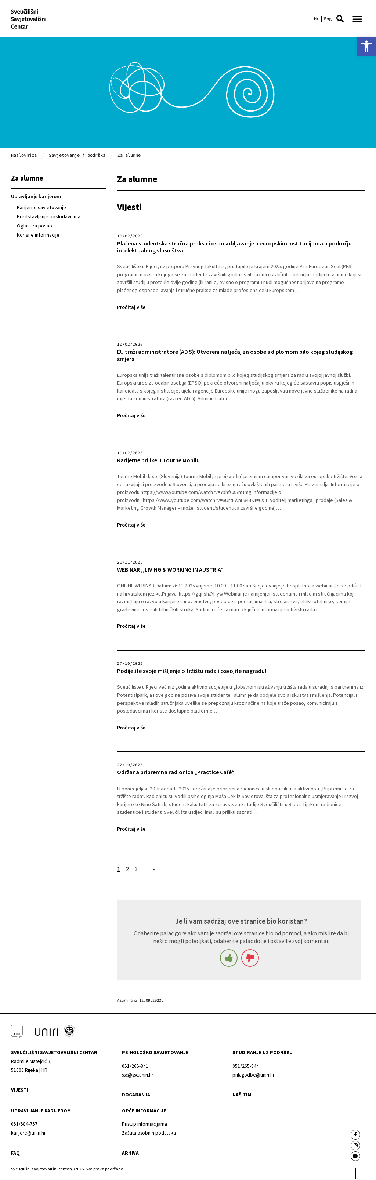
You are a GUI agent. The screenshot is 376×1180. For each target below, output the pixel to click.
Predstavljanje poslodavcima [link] (48, 217)
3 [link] (136, 869)
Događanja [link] (136, 1095)
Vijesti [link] (19, 1091)
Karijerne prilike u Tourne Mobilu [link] (158, 461)
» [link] (153, 869)
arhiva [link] (130, 1154)
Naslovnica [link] (24, 156)
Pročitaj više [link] (131, 308)
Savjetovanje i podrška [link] (77, 156)
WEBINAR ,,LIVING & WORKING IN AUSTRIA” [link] (170, 570)
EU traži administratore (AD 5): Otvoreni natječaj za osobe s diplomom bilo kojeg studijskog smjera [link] (235, 356)
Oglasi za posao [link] (34, 226)
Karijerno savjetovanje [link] (41, 208)
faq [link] (15, 1154)
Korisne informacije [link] (38, 236)
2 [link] (127, 869)
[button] (340, 19)
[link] (366, 46)
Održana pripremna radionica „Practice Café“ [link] (175, 773)
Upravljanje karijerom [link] (36, 197)
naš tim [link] (241, 1095)
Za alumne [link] (27, 178)
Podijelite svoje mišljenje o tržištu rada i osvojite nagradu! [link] (191, 671)
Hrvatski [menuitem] (316, 19)
